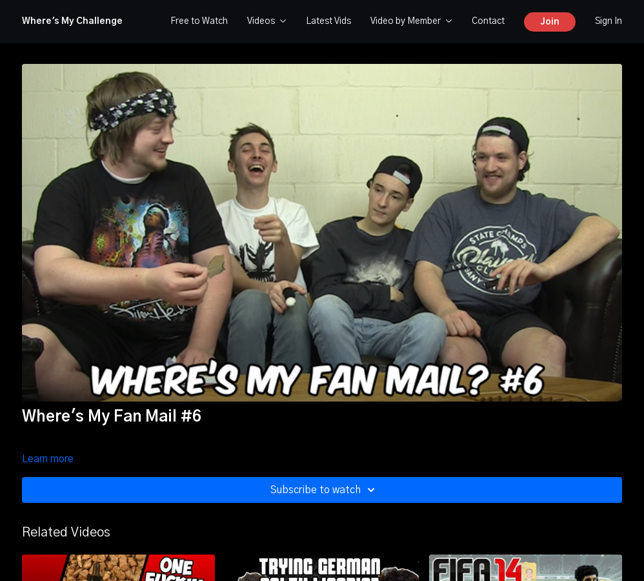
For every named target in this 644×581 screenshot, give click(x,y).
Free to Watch (199, 21)
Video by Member (411, 21)
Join (549, 21)
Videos (267, 21)
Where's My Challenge (72, 21)
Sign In (608, 21)
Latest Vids (328, 21)
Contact (488, 21)
